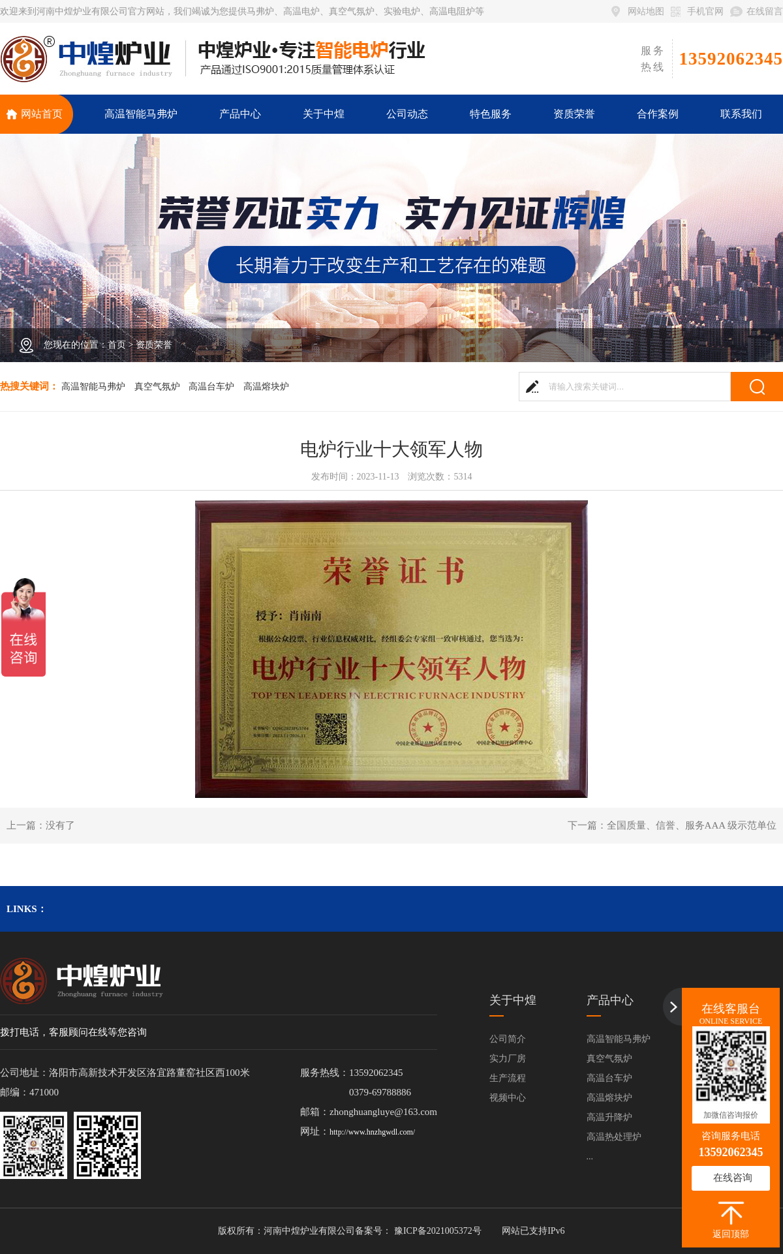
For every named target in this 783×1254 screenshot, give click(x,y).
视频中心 (507, 1098)
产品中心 (610, 1000)
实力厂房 (507, 1058)
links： (27, 909)
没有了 (60, 825)
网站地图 (646, 11)
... (590, 1156)
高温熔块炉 (266, 386)
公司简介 (507, 1039)
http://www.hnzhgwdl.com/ (372, 1132)
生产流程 (507, 1078)
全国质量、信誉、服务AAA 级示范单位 (691, 825)
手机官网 (705, 11)
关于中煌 (512, 1000)
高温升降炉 (609, 1117)
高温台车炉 (211, 386)
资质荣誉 (154, 345)
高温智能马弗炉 (93, 386)
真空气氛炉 (157, 386)
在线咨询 (732, 1177)
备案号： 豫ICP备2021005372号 (418, 1231)
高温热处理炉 (614, 1137)
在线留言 (764, 11)
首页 (117, 345)
